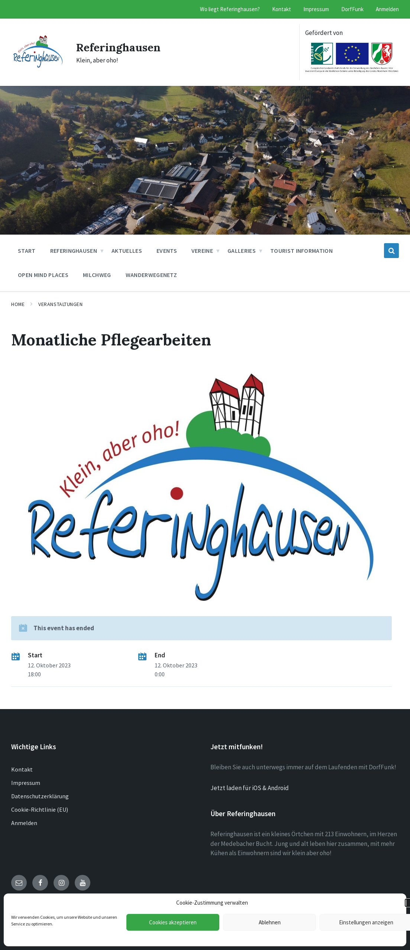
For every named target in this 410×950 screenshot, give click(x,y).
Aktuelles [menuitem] (127, 250)
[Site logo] (38, 65)
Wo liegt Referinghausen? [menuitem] (230, 9)
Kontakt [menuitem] (281, 9)
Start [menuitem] (27, 250)
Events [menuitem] (166, 250)
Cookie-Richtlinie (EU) (39, 809)
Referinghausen (118, 47)
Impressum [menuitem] (316, 9)
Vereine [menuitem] (202, 250)
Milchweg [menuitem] (97, 274)
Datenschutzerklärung (40, 796)
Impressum (25, 782)
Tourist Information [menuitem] (301, 250)
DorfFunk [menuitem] (352, 9)
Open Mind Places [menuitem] (43, 274)
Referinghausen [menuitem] (73, 250)
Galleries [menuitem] (241, 250)
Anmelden (24, 823)
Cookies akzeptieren (173, 922)
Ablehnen (270, 922)
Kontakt (22, 769)
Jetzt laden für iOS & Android (249, 788)
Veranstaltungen (60, 304)
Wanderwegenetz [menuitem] (151, 274)
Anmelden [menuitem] (387, 9)
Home (18, 304)
